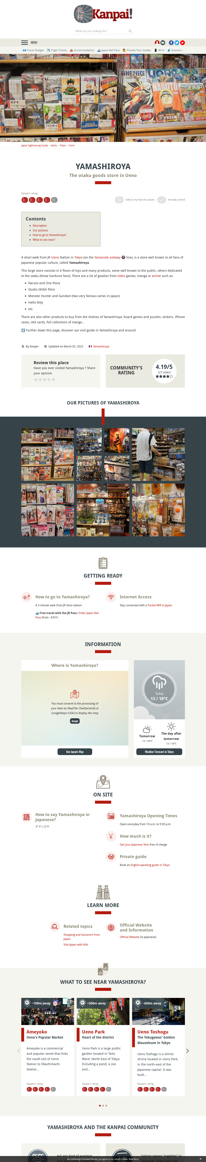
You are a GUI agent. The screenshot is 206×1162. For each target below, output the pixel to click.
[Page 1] (100, 1100)
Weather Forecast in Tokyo (159, 752)
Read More (134, 1159)
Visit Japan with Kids (76, 944)
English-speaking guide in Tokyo (150, 865)
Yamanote (101, 257)
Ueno (72, 145)
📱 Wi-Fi (159, 50)
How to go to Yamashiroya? (49, 235)
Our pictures (40, 230)
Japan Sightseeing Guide (34, 145)
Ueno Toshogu (152, 1010)
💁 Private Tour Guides (137, 50)
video (121, 276)
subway (115, 257)
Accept (75, 721)
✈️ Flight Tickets (57, 50)
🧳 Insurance (175, 50)
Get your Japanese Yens (134, 844)
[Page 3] (106, 1100)
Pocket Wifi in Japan (160, 605)
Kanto (54, 145)
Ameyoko (37, 1032)
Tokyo (63, 145)
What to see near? (44, 240)
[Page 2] (103, 1100)
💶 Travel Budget (33, 50)
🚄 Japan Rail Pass (108, 50)
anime (156, 276)
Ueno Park (93, 1010)
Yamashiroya (101, 346)
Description (40, 226)
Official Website (129, 937)
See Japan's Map (75, 752)
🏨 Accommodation (82, 50)
